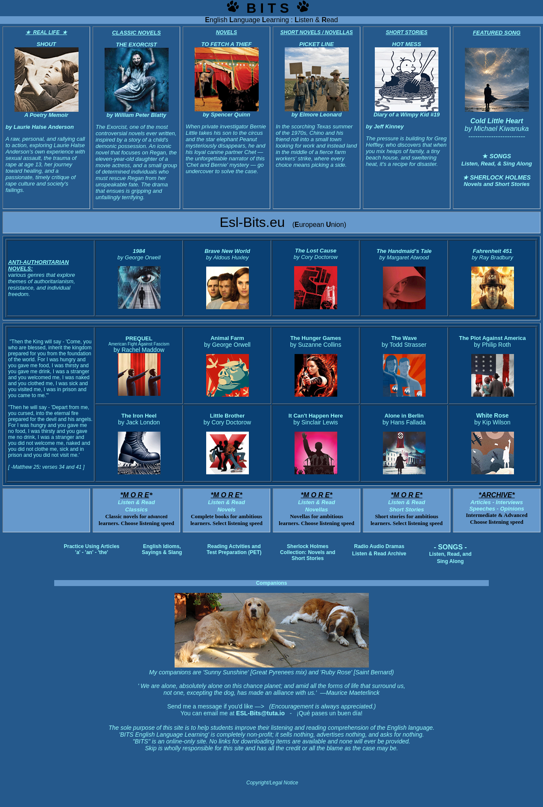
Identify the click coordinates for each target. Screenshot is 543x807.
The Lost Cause (315, 250)
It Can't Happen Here (316, 415)
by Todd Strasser (404, 344)
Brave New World (227, 251)
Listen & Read (406, 502)
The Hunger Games (315, 338)
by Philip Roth (492, 344)
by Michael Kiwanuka (496, 128)
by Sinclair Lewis (315, 422)
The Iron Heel (138, 415)
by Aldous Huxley (227, 257)
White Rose (492, 415)
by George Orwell (139, 257)
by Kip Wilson (492, 422)
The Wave (404, 338)
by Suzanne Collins (316, 344)
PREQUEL (139, 338)
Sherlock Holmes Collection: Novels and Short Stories (307, 552)
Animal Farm (227, 338)
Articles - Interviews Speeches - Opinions (496, 502)
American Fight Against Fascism (138, 344)
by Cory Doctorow (227, 422)
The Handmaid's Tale (404, 251)
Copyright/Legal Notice (272, 783)
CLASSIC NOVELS (136, 32)
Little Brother (227, 415)
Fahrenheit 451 (492, 251)
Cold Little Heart (496, 121)
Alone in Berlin (404, 415)
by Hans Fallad (402, 422)
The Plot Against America (492, 338)
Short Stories (406, 509)
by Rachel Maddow (139, 349)
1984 (139, 251)
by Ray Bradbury (492, 257)
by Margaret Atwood (404, 257)
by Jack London (139, 422)
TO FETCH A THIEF (226, 44)
